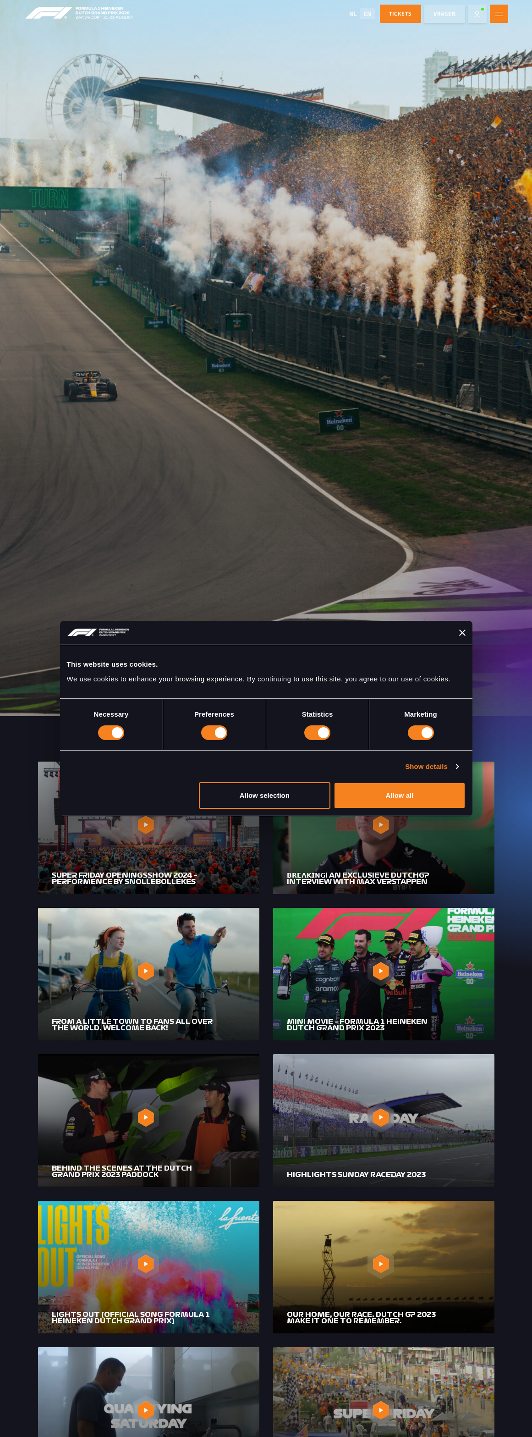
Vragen (444, 13)
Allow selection (265, 795)
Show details (426, 766)
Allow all (400, 795)
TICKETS (400, 13)
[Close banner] (462, 633)
